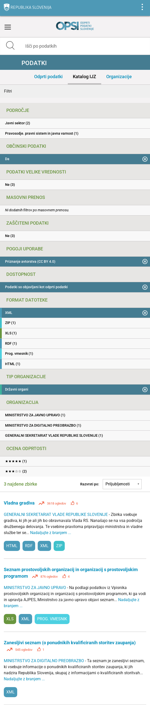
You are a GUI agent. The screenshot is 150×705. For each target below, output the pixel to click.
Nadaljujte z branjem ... (50, 532)
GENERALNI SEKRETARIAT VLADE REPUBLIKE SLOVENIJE (56, 514)
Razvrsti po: (89, 484)
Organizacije (119, 76)
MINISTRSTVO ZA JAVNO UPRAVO (35, 587)
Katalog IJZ (84, 76)
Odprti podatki (48, 76)
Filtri (8, 91)
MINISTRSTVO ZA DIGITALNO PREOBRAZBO (44, 660)
